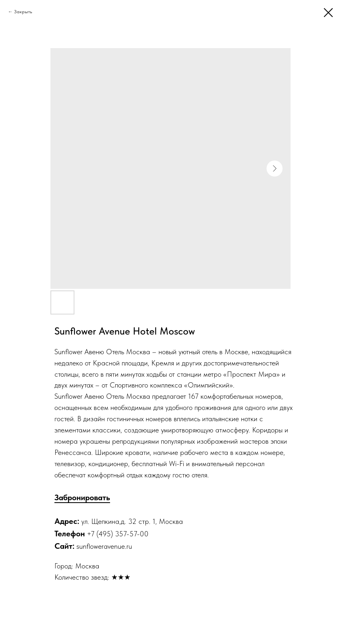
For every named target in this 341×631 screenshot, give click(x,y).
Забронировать (82, 497)
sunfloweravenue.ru (104, 546)
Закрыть (23, 11)
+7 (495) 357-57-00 (117, 534)
